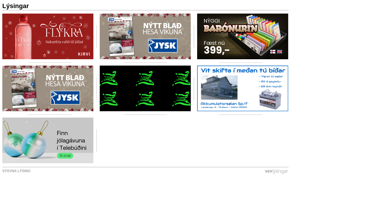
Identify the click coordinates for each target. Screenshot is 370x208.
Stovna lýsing (16, 171)
